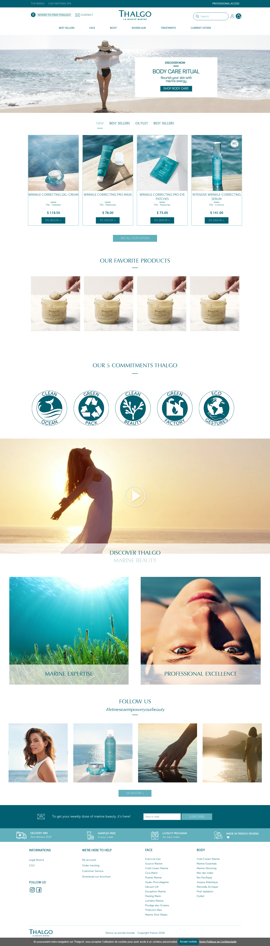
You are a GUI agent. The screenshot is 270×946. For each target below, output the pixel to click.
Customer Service (92, 871)
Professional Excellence (200, 673)
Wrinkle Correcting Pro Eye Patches (162, 197)
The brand (37, 3)
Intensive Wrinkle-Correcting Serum (216, 197)
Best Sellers (119, 123)
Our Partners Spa (59, 3)
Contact (87, 15)
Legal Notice (36, 860)
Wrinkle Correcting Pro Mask (108, 194)
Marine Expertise (69, 673)
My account (89, 860)
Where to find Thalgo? (54, 15)
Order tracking (90, 865)
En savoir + (53, 220)
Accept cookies (188, 941)
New (100, 123)
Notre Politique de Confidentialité (217, 941)
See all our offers (135, 238)
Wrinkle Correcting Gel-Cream (53, 194)
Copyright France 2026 (151, 932)
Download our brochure (96, 876)
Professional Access (225, 3)
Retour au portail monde (120, 932)
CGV (32, 865)
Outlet (141, 123)
